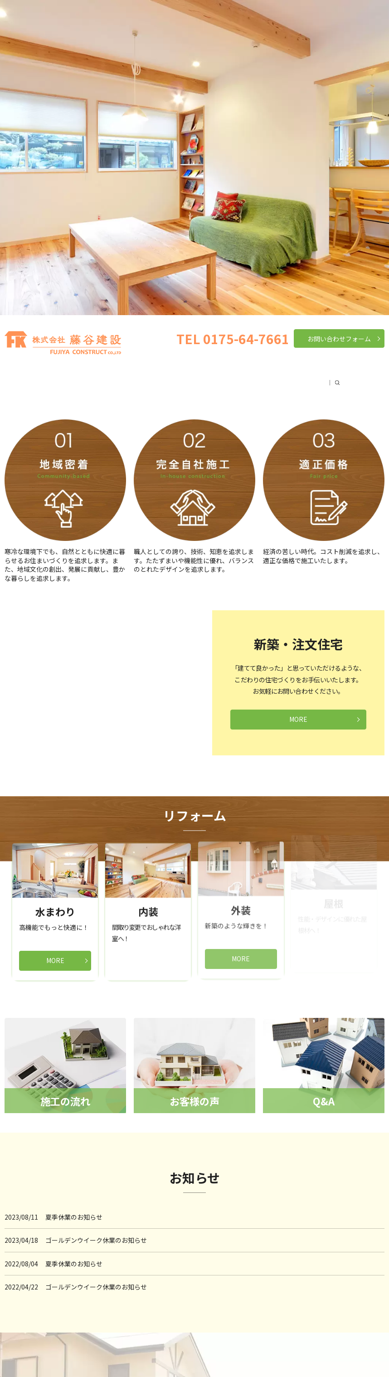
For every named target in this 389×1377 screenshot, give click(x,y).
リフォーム (193, 377)
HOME (52, 377)
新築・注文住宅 (139, 377)
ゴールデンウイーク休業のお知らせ (96, 1240)
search (346, 378)
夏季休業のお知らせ (73, 1216)
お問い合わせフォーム (339, 338)
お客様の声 (286, 377)
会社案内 (89, 377)
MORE (298, 719)
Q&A (324, 377)
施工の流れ (239, 377)
